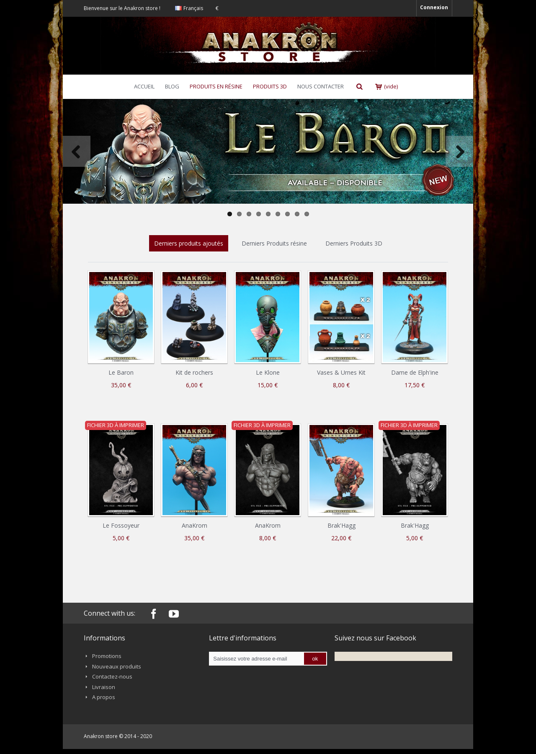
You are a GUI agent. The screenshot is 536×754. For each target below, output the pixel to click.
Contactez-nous (112, 676)
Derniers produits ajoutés (188, 243)
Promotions (106, 656)
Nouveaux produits (116, 666)
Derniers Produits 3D (353, 243)
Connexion (434, 7)
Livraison (103, 687)
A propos (103, 697)
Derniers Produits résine (274, 243)
